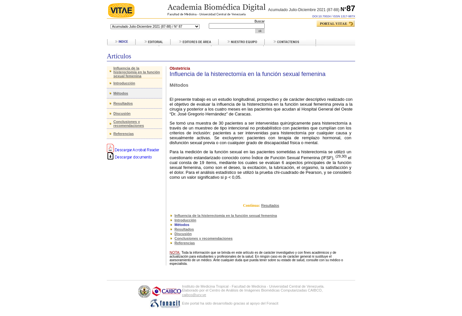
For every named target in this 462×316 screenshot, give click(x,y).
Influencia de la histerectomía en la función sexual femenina (136, 72)
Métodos (120, 93)
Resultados (123, 103)
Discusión (122, 113)
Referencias (123, 134)
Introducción (124, 83)
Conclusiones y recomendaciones (128, 124)
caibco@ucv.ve (194, 295)
